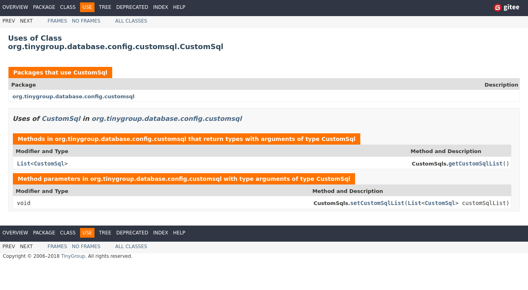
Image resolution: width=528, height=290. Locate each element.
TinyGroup (73, 256)
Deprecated (132, 7)
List (24, 163)
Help (179, 7)
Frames (57, 21)
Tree (105, 7)
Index (160, 7)
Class (68, 7)
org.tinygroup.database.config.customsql (73, 96)
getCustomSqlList (475, 163)
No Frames (86, 21)
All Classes (131, 21)
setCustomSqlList (377, 203)
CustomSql (90, 72)
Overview (15, 7)
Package (44, 7)
